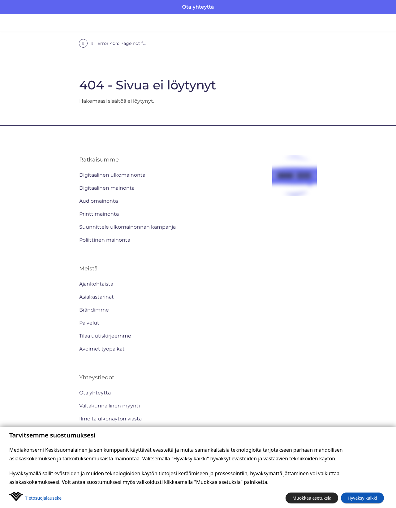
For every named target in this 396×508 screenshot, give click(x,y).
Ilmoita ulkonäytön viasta (110, 419)
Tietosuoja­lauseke (43, 498)
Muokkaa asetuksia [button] (311, 498)
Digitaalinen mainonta (107, 188)
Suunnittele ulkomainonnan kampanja (127, 227)
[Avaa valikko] (380, 23)
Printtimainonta (99, 214)
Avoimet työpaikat (102, 349)
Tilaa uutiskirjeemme (105, 336)
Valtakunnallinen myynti (109, 406)
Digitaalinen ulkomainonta (112, 175)
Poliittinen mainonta (104, 240)
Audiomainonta (98, 201)
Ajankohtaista (96, 284)
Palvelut (89, 323)
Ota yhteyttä (198, 7)
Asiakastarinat (96, 297)
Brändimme (94, 310)
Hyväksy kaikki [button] (362, 498)
